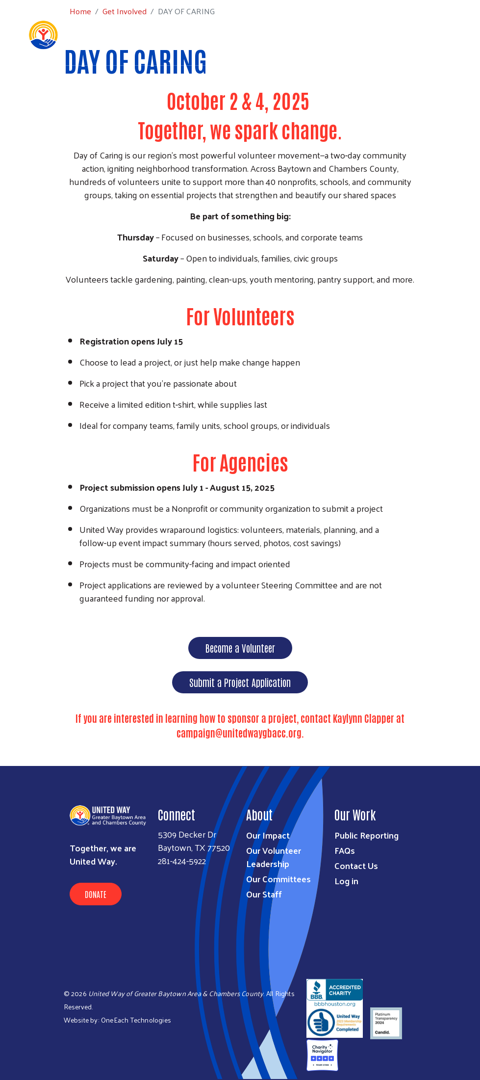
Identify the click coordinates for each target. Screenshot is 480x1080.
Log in (346, 880)
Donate (95, 894)
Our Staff (264, 893)
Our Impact (268, 835)
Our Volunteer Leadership (273, 857)
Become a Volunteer (240, 647)
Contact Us (356, 865)
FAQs (344, 850)
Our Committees (278, 878)
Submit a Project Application (240, 682)
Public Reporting (366, 835)
